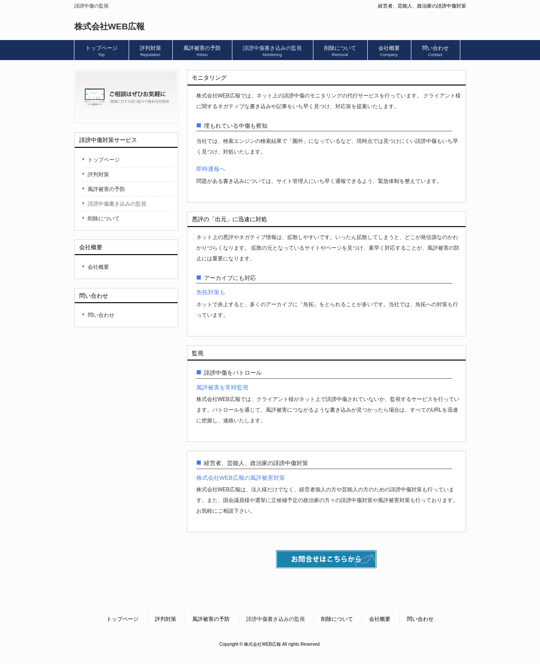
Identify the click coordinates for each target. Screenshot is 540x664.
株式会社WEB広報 (109, 26)
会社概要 (98, 267)
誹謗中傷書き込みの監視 (117, 204)
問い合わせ (101, 315)
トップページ (104, 160)
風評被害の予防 (106, 189)
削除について (104, 218)
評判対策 (98, 174)
